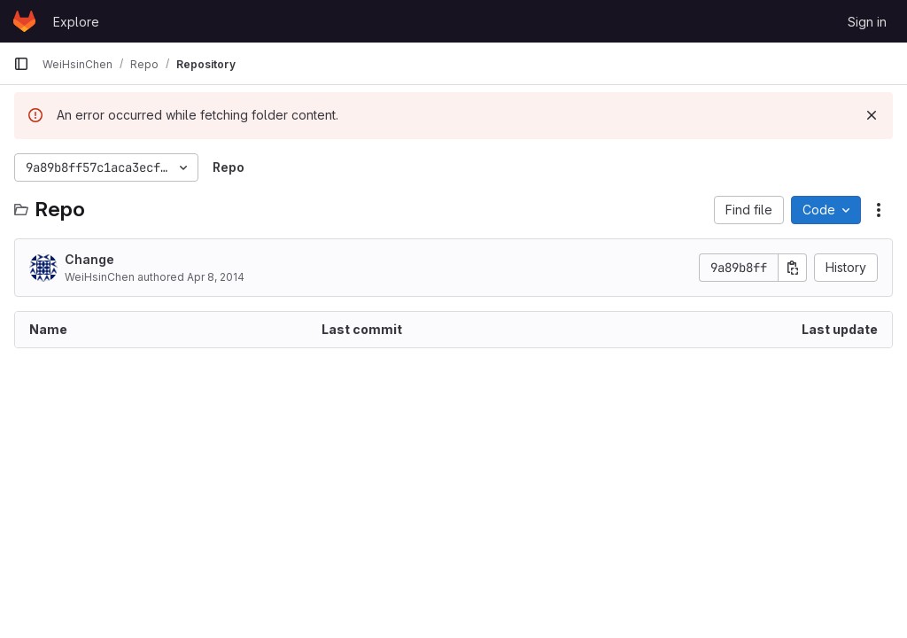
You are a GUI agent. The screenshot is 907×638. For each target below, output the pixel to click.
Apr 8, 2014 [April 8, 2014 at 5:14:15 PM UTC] (215, 277)
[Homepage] (24, 21)
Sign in (867, 21)
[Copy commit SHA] (793, 267)
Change (89, 259)
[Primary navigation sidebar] (21, 64)
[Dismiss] (871, 115)
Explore (76, 21)
